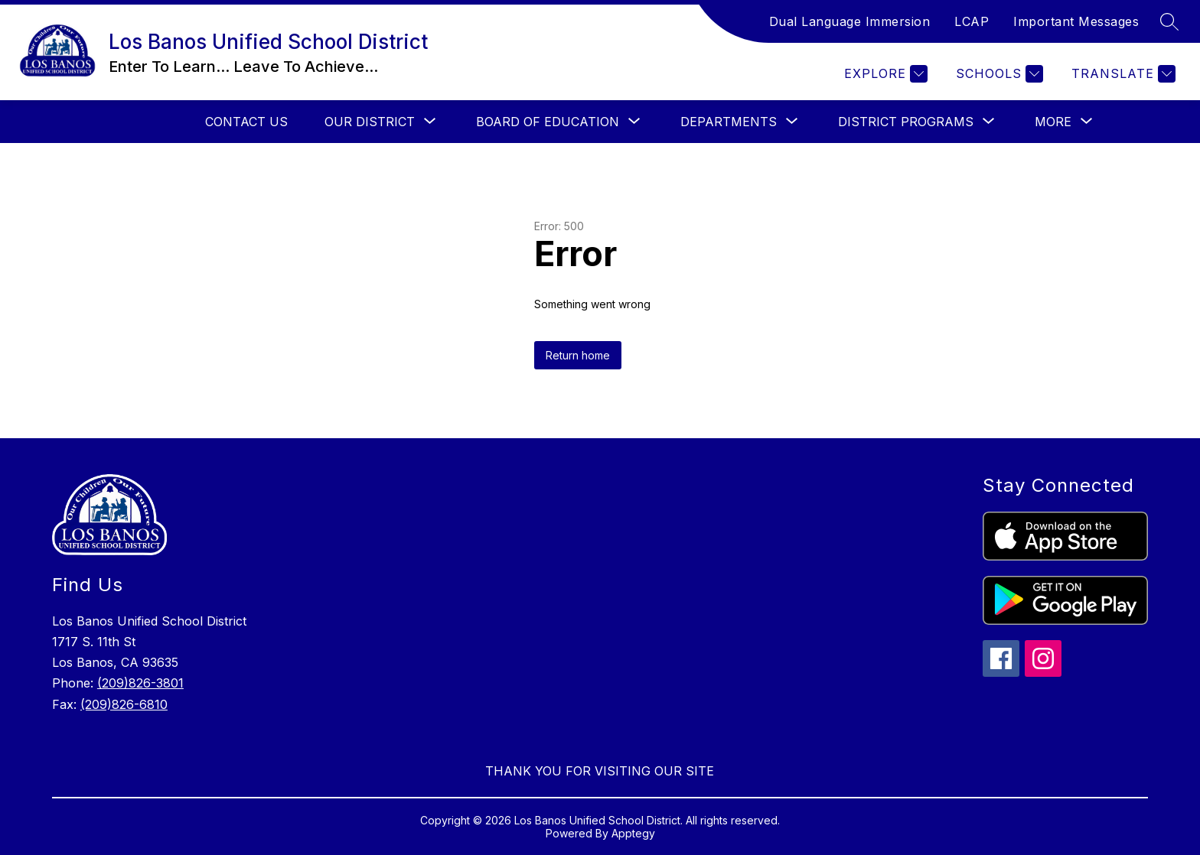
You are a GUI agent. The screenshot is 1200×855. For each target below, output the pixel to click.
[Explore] (884, 73)
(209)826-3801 (140, 683)
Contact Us (246, 121)
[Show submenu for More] (1053, 121)
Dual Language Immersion (850, 21)
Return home (578, 355)
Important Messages (1076, 21)
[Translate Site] (1122, 73)
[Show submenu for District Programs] (905, 121)
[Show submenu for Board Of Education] (547, 121)
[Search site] (1169, 21)
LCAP (971, 21)
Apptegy (633, 833)
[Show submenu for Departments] (728, 121)
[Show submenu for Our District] (369, 121)
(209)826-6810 (124, 704)
